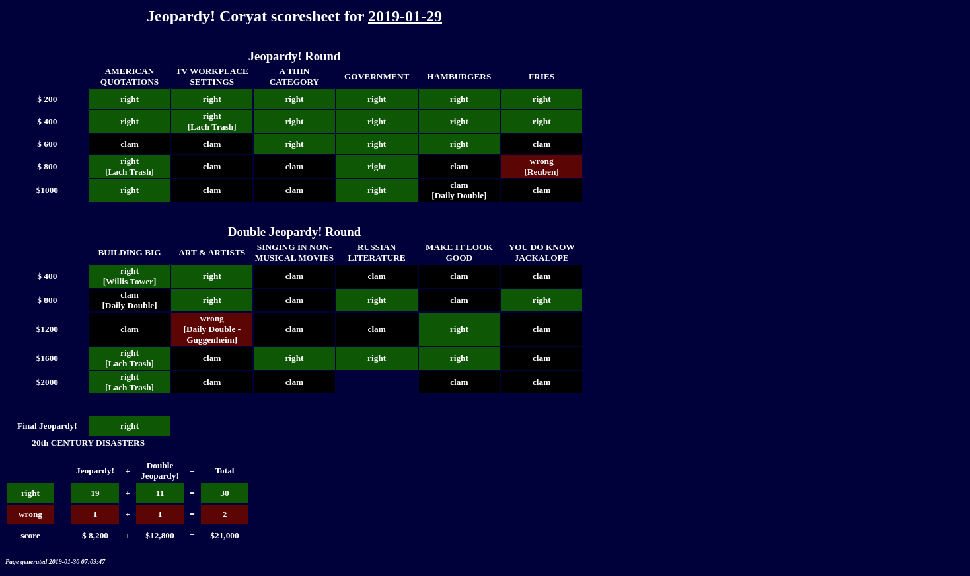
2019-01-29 (405, 15)
